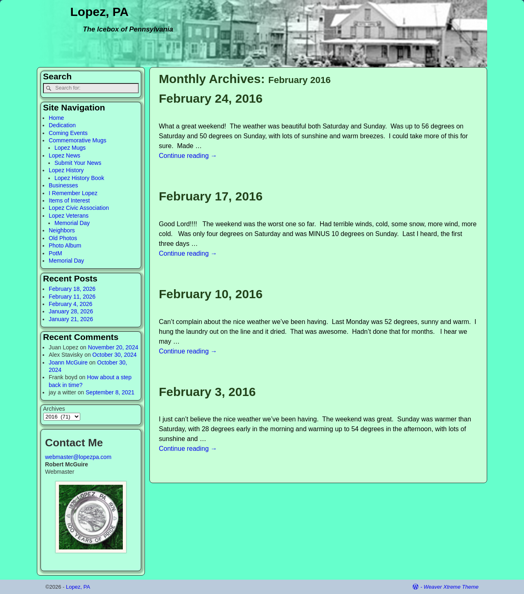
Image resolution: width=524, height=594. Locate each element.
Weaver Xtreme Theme (451, 587)
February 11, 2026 (72, 296)
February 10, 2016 (211, 294)
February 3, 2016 (207, 391)
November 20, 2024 (113, 347)
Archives (54, 408)
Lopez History (66, 170)
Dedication (62, 125)
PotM (55, 253)
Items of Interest (69, 200)
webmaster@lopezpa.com (78, 457)
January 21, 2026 (71, 319)
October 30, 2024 (115, 354)
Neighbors (62, 230)
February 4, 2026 (71, 304)
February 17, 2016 (211, 196)
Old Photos (63, 238)
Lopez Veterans (68, 215)
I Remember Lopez (73, 193)
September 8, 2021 (110, 392)
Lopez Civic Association (79, 208)
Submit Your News (77, 163)
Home (56, 118)
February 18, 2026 (72, 289)
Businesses (63, 185)
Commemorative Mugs (77, 140)
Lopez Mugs (70, 147)
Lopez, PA (99, 11)
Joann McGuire (68, 362)
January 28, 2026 (71, 311)
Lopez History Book (79, 178)
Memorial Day (72, 223)
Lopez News (64, 155)
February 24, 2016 (211, 98)
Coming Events (68, 133)
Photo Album (65, 245)
